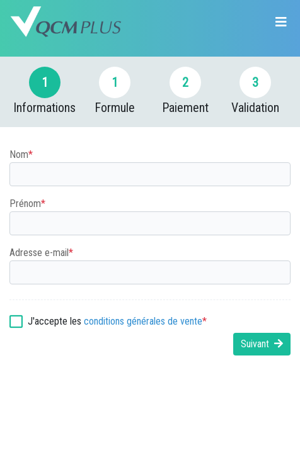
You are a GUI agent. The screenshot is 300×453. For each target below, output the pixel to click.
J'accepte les (117, 321)
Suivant (262, 344)
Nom (21, 154)
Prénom (27, 203)
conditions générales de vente (143, 321)
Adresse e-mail (41, 252)
